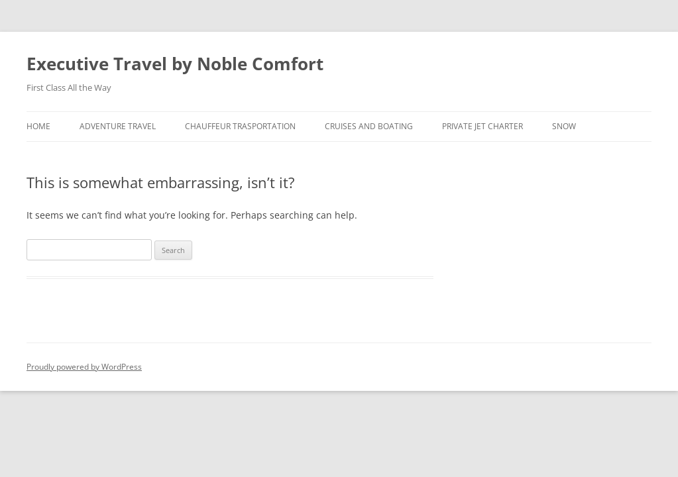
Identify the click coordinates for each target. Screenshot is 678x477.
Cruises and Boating (369, 126)
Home (38, 126)
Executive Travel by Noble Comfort (175, 64)
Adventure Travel (118, 126)
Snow (564, 126)
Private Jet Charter (482, 126)
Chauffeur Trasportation (240, 126)
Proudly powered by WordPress (84, 366)
